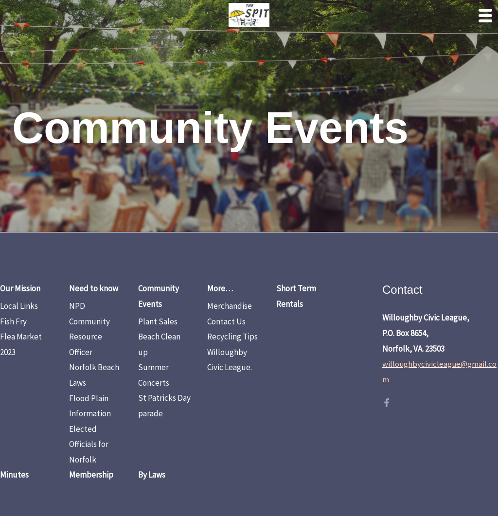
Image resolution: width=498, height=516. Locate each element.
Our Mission (20, 288)
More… (220, 288)
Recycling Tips (232, 336)
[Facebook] (386, 402)
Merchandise (229, 306)
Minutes (14, 474)
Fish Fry (13, 321)
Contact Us (226, 321)
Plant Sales (158, 321)
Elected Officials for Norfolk (88, 444)
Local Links (19, 306)
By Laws (151, 474)
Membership (91, 474)
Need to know (93, 288)
